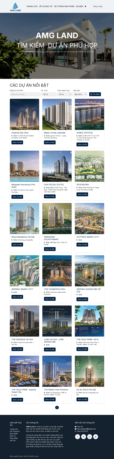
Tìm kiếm (95, 94)
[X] (83, 436)
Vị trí (45, 90)
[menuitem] (32, 6)
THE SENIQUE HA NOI (22, 339)
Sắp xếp (76, 90)
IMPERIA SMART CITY (22, 289)
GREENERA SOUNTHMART (51, 238)
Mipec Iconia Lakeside (54, 133)
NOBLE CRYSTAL (85, 133)
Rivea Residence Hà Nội (22, 237)
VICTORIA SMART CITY (88, 237)
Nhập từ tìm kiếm (16, 90)
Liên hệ (12, 440)
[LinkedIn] (89, 436)
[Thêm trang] (95, 436)
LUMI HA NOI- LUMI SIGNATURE (54, 340)
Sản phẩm (14, 434)
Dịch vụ (13, 436)
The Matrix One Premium (56, 389)
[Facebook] (77, 436)
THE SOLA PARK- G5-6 (87, 339)
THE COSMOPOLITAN (54, 289)
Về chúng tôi (15, 431)
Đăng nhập (98, 6)
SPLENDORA (83, 184)
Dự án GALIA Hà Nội (86, 389)
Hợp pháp (14, 438)
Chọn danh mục (63, 90)
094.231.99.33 (82, 431)
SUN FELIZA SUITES (54, 184)
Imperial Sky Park (19, 133)
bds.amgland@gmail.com (86, 429)
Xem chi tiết (17, 142)
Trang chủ (14, 429)
